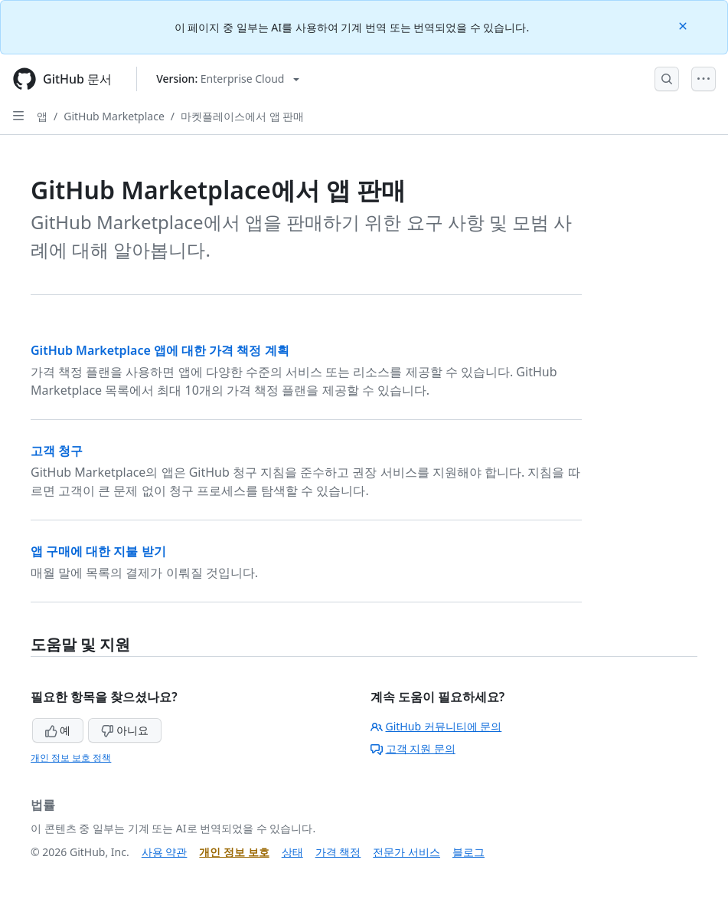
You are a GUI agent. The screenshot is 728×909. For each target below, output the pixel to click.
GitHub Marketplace (114, 116)
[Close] (684, 25)
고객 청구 (57, 450)
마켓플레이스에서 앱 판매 (242, 116)
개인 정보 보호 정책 (71, 757)
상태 (292, 852)
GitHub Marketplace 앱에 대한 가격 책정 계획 (160, 350)
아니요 (125, 730)
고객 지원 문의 (413, 748)
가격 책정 (338, 852)
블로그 (468, 852)
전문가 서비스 (406, 852)
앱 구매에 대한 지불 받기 (98, 551)
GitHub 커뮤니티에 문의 (436, 726)
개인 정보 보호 (234, 852)
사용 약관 (165, 852)
